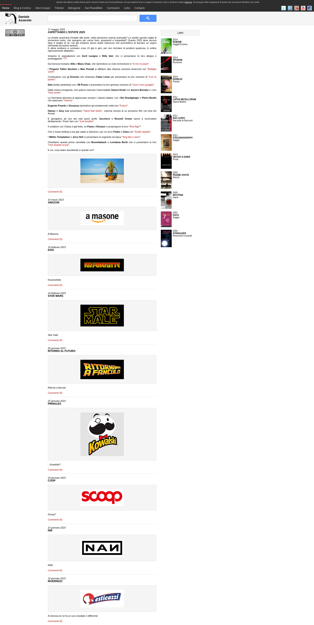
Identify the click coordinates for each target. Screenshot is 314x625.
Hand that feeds (92, 111)
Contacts (139, 8)
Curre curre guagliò (143, 84)
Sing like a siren (131, 137)
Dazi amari (54, 92)
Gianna (68, 100)
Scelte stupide (142, 131)
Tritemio (59, 8)
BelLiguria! (74, 8)
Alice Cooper (42, 8)
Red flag (134, 126)
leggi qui (188, 2)
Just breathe (86, 121)
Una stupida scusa (58, 145)
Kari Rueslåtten (94, 8)
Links (127, 8)
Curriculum (113, 8)
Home (5, 8)
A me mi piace (140, 63)
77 (65, 58)
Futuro (123, 105)
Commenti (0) (55, 191)
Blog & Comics (22, 8)
